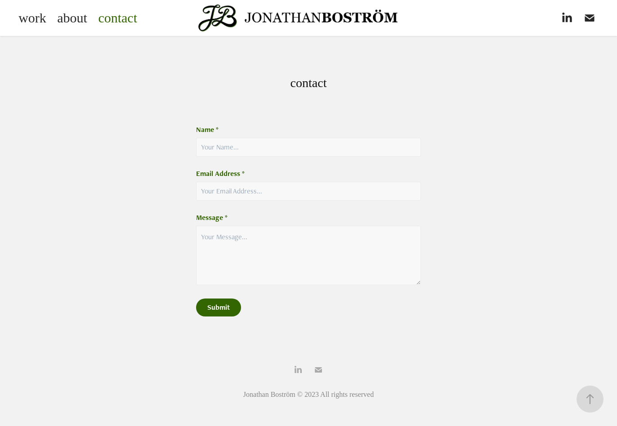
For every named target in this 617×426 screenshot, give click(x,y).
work (32, 17)
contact (117, 17)
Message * (212, 217)
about (72, 17)
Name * (207, 129)
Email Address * (220, 173)
